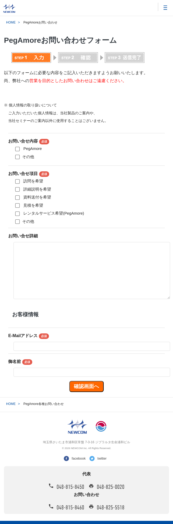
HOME (11, 22)
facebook (79, 458)
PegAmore (32, 149)
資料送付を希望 (37, 197)
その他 (28, 157)
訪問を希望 (33, 181)
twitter (102, 458)
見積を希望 (33, 205)
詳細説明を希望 (37, 189)
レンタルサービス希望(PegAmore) (53, 213)
